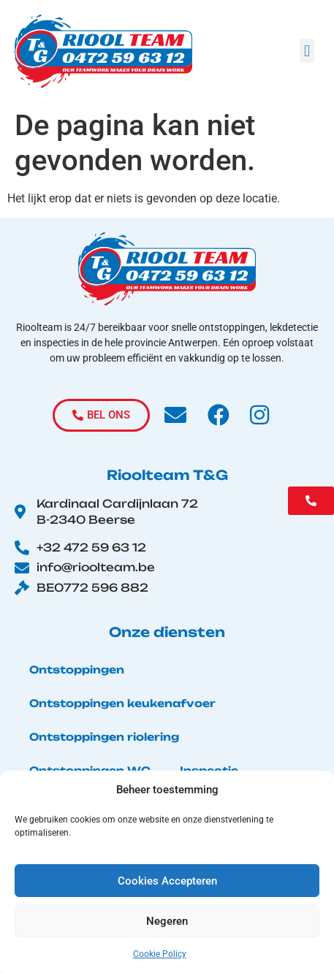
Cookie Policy (159, 954)
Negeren (167, 921)
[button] (307, 51)
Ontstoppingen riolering (104, 736)
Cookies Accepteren (167, 881)
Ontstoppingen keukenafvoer (122, 703)
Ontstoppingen (76, 669)
